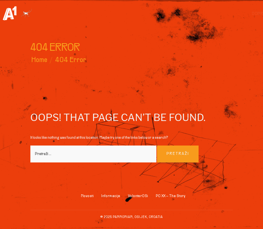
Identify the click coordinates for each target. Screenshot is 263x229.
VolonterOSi (138, 196)
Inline (207, 14)
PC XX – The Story (171, 196)
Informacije (244, 14)
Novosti (87, 196)
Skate (221, 14)
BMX (194, 14)
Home (40, 60)
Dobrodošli (174, 14)
